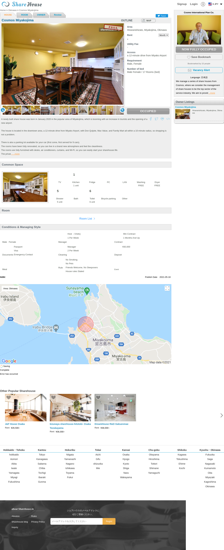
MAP (148, 20)
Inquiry (15, 527)
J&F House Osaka (15, 424)
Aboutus (16, 516)
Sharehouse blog (20, 522)
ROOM (24, 15)
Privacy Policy (38, 522)
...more (211, 93)
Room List (85, 218)
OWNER (41, 15)
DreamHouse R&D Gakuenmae (111, 424)
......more (15, 154)
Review (58, 15)
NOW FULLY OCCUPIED (199, 49)
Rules (34, 516)
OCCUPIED (148, 111)
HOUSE (8, 15)
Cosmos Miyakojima (185, 107)
